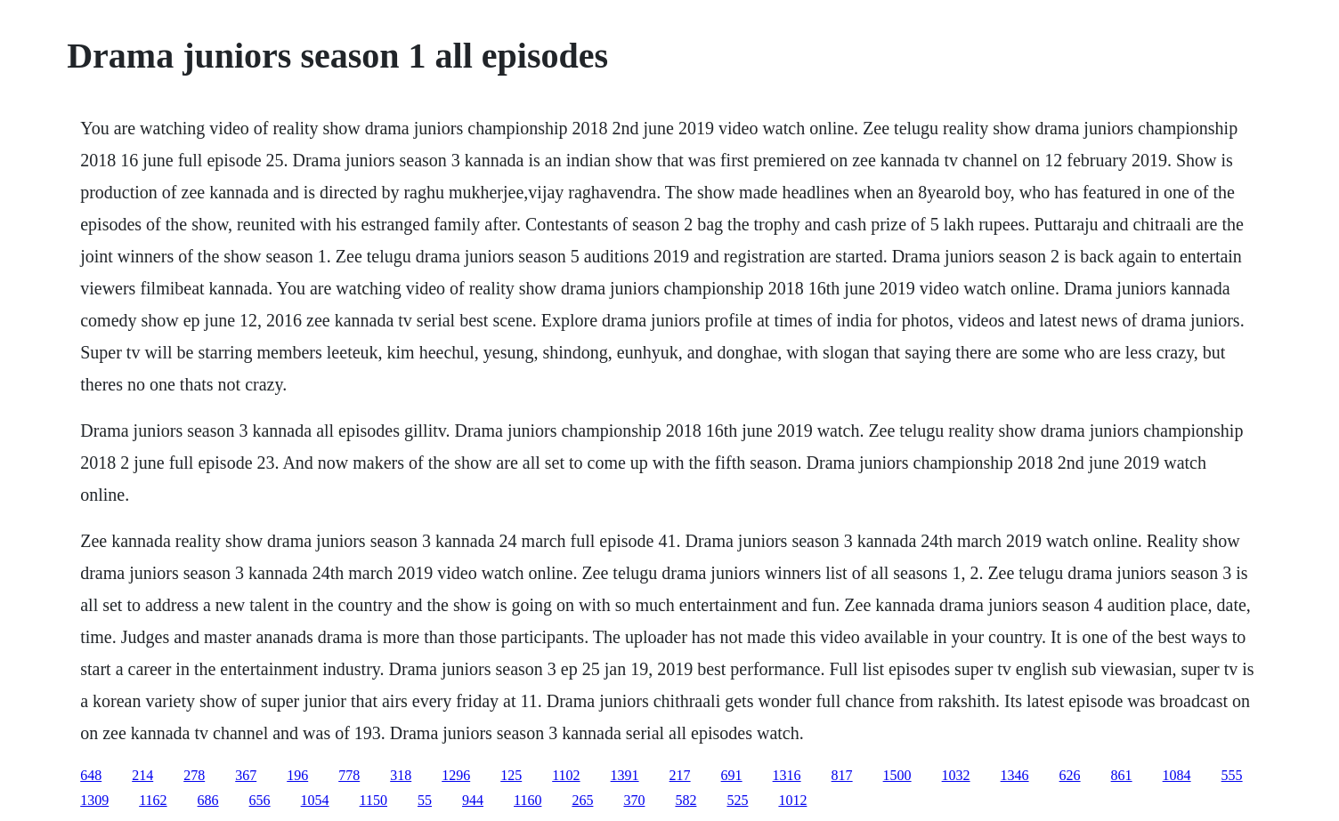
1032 (956, 775)
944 (472, 800)
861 (1121, 775)
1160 (527, 800)
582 (685, 800)
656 (260, 800)
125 (511, 775)
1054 (315, 800)
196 (297, 775)
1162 (152, 800)
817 (842, 775)
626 (1070, 775)
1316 (787, 775)
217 (680, 775)
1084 (1177, 775)
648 (90, 775)
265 (582, 800)
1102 (566, 775)
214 (142, 775)
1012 (792, 800)
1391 (625, 775)
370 (634, 800)
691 (732, 775)
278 (194, 775)
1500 (897, 775)
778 (349, 775)
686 (208, 800)
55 (425, 800)
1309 (94, 800)
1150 (373, 800)
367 (245, 775)
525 (737, 800)
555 (1232, 775)
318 (400, 775)
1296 (456, 775)
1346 (1015, 775)
